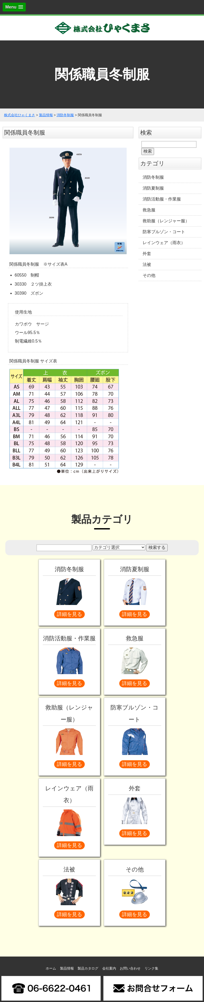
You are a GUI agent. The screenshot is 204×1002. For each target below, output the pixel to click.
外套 (147, 253)
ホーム (51, 968)
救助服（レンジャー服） (166, 221)
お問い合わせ (130, 968)
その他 (149, 275)
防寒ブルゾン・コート (164, 231)
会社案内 (109, 968)
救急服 (149, 210)
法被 (147, 264)
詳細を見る (69, 614)
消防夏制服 (153, 188)
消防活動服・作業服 (162, 199)
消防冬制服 (153, 177)
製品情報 (67, 968)
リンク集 (151, 968)
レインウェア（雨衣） (164, 242)
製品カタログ (88, 968)
